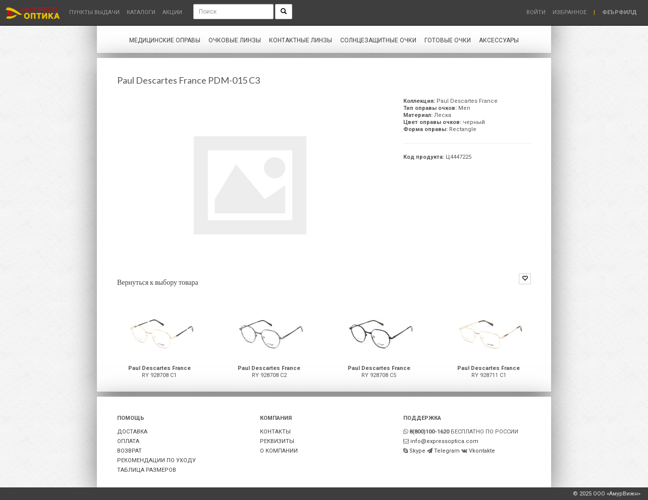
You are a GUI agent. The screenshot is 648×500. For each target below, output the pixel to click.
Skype (417, 451)
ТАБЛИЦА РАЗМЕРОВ (146, 470)
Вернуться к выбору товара (157, 282)
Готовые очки (447, 40)
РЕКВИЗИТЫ (277, 441)
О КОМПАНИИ (279, 451)
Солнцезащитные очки (378, 40)
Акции (172, 12)
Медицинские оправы (164, 40)
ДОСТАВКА (132, 431)
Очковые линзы (234, 40)
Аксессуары (499, 40)
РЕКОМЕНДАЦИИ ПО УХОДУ (156, 460)
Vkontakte (482, 451)
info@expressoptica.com (444, 441)
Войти (536, 12)
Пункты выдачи (94, 12)
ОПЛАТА (128, 441)
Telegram (447, 451)
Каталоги (141, 12)
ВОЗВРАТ (129, 451)
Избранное (569, 12)
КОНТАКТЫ (275, 431)
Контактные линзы (300, 40)
